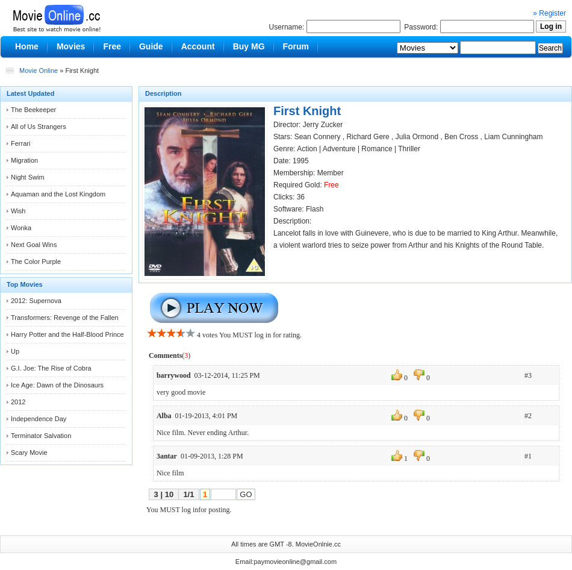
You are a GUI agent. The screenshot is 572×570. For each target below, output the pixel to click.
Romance (376, 149)
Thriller (409, 149)
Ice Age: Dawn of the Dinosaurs (57, 385)
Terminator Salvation (41, 435)
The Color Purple (36, 261)
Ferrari (20, 143)
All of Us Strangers (38, 126)
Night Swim (28, 177)
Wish (18, 211)
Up (15, 351)
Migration (24, 160)
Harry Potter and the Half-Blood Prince (67, 334)
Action (307, 149)
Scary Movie (29, 452)
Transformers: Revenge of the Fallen (65, 317)
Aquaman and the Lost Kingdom (58, 194)
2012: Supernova (36, 300)
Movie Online (38, 70)
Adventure (339, 149)
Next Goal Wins (34, 244)
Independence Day (38, 418)
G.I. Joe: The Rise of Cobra (51, 368)
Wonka (21, 227)
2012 (18, 402)
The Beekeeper (33, 109)
